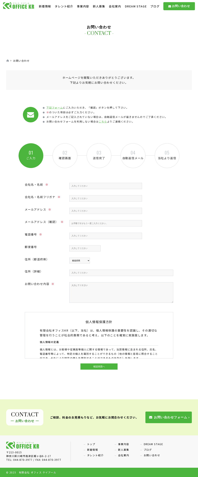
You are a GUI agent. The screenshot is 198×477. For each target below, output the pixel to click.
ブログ (154, 6)
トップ (91, 444)
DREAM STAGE (136, 6)
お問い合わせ (181, 6)
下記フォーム (54, 107)
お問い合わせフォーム (170, 417)
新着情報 (45, 6)
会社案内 (115, 6)
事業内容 (83, 6)
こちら (103, 121)
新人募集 (99, 6)
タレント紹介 (64, 6)
